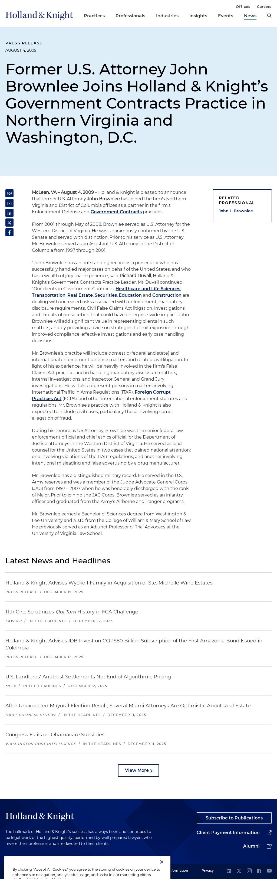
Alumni (251, 846)
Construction (167, 295)
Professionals (130, 15)
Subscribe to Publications (234, 818)
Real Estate (80, 295)
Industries (167, 15)
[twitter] (238, 871)
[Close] (162, 869)
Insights (198, 15)
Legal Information (173, 870)
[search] (269, 16)
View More (137, 770)
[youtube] (269, 871)
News (250, 15)
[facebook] (259, 871)
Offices (243, 6)
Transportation (48, 295)
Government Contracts (116, 211)
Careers (264, 6)
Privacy (208, 870)
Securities (106, 295)
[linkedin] (229, 871)
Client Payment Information (228, 832)
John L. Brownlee (236, 210)
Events (225, 15)
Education (130, 295)
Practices (94, 15)
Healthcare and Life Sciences (148, 288)
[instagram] (249, 871)
